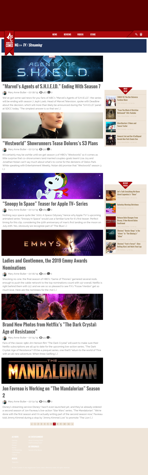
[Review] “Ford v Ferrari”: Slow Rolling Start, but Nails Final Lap (129, 245)
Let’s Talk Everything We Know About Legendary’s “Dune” (128, 193)
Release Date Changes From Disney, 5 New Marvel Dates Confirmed (127, 220)
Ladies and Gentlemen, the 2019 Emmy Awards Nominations (45, 264)
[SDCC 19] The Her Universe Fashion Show (127, 98)
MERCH (14, 458)
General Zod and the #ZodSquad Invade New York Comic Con (129, 137)
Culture (14, 455)
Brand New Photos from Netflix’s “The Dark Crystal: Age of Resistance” (50, 328)
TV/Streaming (17, 450)
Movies (14, 445)
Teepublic (15, 462)
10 (64, 424)
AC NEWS (15, 436)
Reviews (67, 34)
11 (69, 424)
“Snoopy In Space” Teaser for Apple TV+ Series (45, 203)
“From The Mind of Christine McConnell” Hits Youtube (127, 111)
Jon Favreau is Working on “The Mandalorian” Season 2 (51, 392)
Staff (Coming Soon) (35, 443)
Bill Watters (121, 239)
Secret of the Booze (35, 450)
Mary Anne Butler (17, 92)
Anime (14, 447)
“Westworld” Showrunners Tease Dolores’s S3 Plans (50, 143)
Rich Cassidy (122, 129)
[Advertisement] (74, 15)
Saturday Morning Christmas (128, 204)
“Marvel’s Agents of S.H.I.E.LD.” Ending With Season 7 (51, 86)
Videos (80, 34)
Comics (14, 443)
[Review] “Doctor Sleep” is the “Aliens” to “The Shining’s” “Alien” (128, 233)
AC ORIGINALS (33, 446)
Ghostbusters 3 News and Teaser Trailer (126, 124)
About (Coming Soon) (35, 440)
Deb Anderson (122, 103)
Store (93, 34)
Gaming (14, 440)
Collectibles (16, 452)
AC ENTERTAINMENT (35, 436)
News (54, 34)
